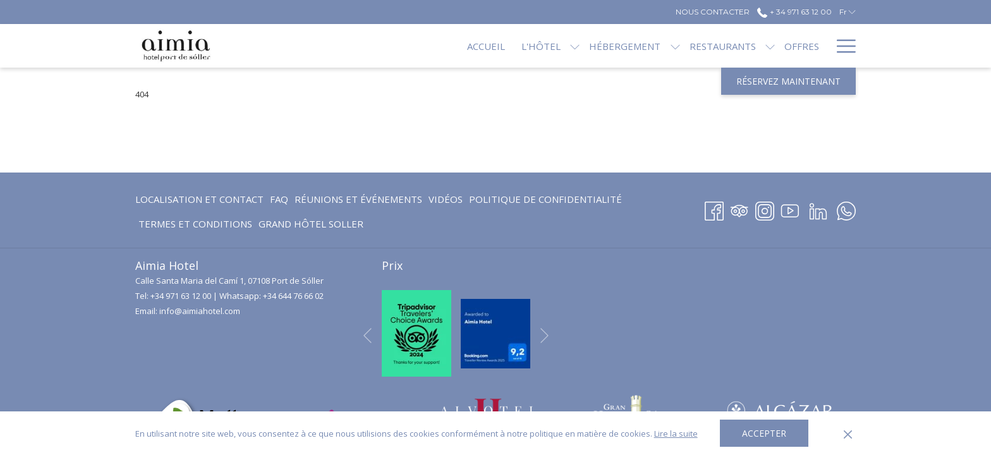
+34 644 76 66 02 (293, 295)
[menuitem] (443, 46)
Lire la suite (676, 433)
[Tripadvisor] (739, 209)
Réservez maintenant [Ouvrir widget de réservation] (788, 81)
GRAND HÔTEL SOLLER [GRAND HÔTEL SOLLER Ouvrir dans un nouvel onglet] (310, 225)
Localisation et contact (199, 199)
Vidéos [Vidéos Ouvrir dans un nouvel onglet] (446, 201)
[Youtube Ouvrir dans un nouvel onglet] (790, 209)
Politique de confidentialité (545, 199)
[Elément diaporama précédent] (367, 335)
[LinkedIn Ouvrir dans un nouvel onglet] (818, 209)
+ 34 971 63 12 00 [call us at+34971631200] (794, 11)
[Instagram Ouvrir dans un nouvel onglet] (764, 209)
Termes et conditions (195, 223)
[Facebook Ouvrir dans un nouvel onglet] (714, 209)
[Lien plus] (841, 46)
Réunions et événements (358, 199)
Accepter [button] (764, 433)
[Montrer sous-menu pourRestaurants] (728, 46)
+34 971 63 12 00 (180, 295)
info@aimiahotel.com (199, 311)
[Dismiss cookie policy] (848, 433)
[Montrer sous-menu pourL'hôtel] (532, 46)
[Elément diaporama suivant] (544, 335)
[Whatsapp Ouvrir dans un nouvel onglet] (846, 209)
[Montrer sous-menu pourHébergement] (632, 46)
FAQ (279, 199)
